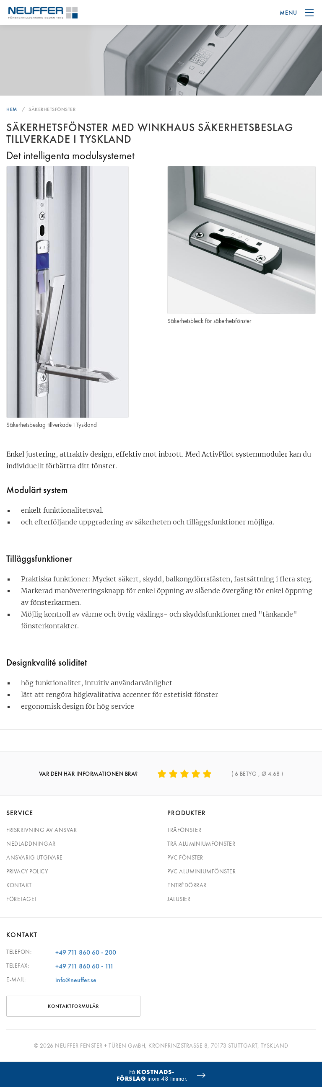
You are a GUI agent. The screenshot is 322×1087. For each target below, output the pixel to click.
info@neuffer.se (75, 980)
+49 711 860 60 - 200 (85, 952)
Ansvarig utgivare (34, 857)
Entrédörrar (187, 885)
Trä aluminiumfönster (201, 843)
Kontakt (19, 885)
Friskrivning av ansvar (41, 830)
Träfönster (184, 830)
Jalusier (178, 899)
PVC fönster (185, 857)
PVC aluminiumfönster (201, 871)
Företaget (21, 899)
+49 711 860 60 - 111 (84, 966)
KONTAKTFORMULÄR (73, 1006)
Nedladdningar (31, 843)
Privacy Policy (27, 871)
